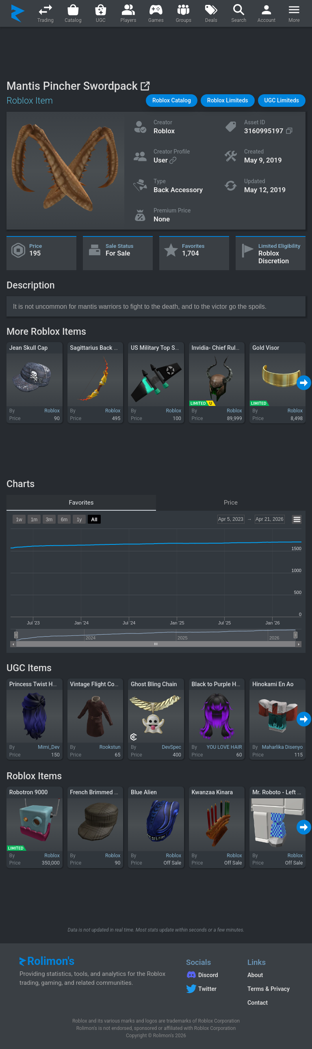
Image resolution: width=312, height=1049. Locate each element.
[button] (171, 100)
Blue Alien (144, 792)
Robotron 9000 (28, 792)
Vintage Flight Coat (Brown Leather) (116, 684)
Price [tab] (231, 502)
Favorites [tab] (81, 502)
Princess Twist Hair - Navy (43, 684)
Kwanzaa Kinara (212, 792)
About (255, 975)
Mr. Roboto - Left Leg (279, 792)
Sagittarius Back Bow (97, 348)
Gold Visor (265, 348)
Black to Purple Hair (217, 684)
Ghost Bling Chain (154, 684)
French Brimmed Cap (97, 792)
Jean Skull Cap (28, 348)
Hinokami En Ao (272, 684)
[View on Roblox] (144, 86)
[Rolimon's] (18, 13)
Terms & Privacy (268, 989)
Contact (257, 1002)
